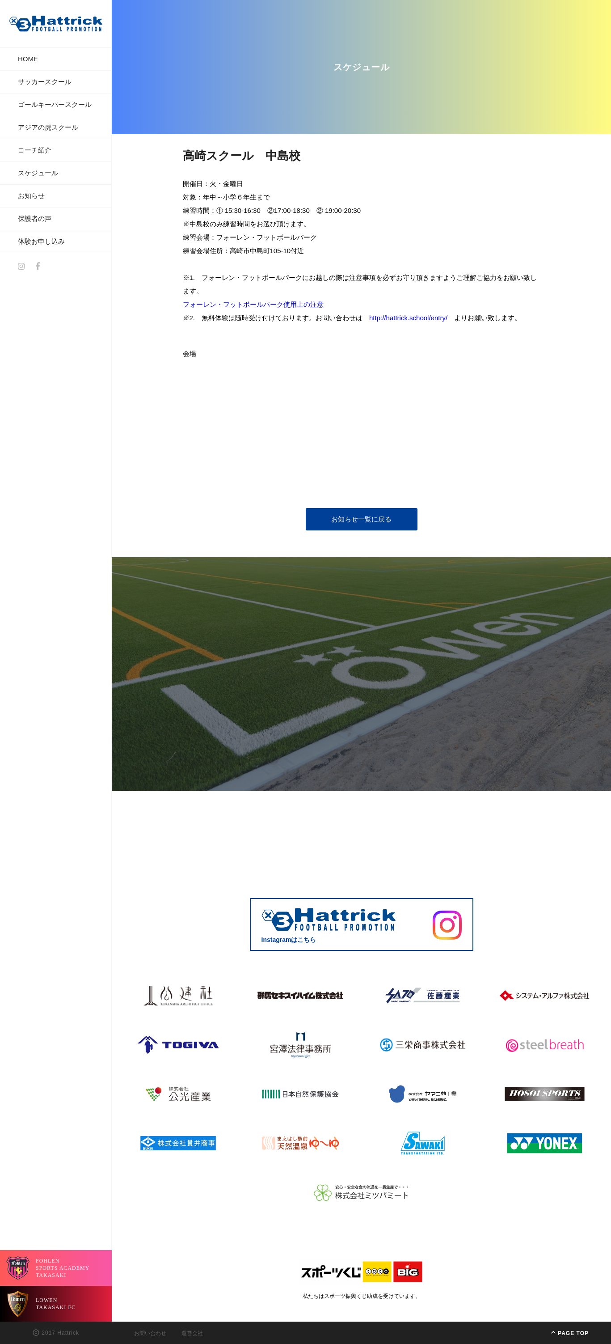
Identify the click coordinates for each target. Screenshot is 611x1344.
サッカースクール (45, 81)
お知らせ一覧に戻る (361, 519)
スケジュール (38, 173)
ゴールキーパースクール (55, 104)
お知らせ (31, 195)
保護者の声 (34, 218)
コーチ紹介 (34, 150)
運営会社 (192, 1333)
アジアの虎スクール (48, 127)
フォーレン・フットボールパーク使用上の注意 (253, 304)
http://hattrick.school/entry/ (408, 318)
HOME (28, 59)
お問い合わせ (150, 1333)
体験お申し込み (41, 241)
